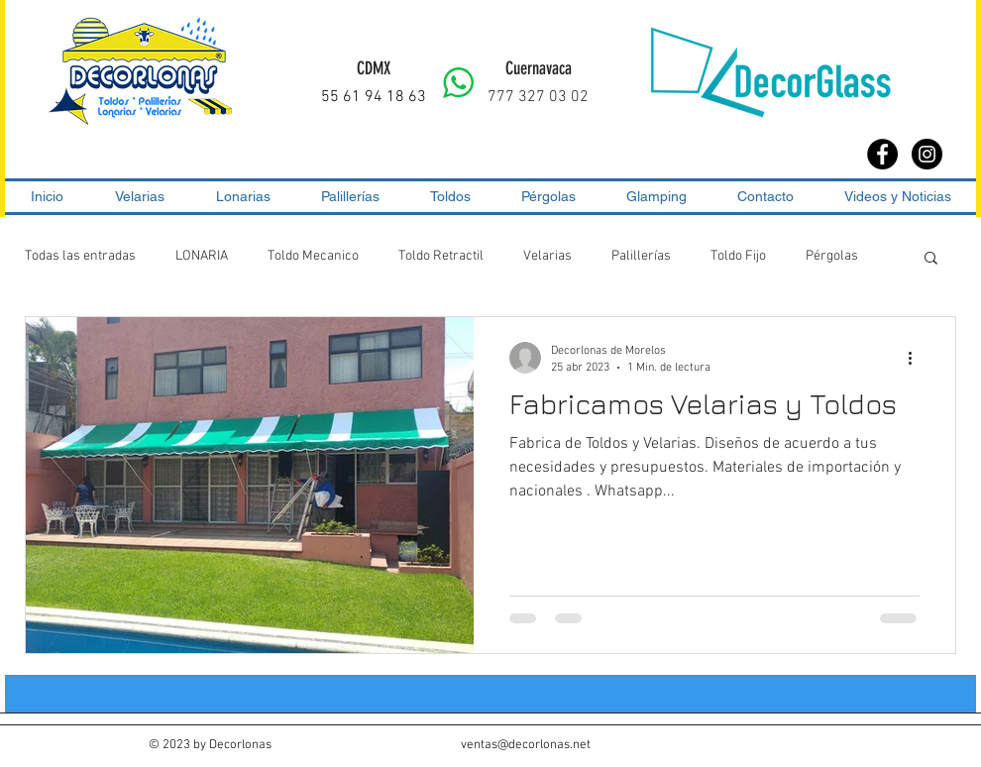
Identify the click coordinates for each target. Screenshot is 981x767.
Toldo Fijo (738, 256)
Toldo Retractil (441, 256)
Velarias (547, 256)
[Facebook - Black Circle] (882, 154)
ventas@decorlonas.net (526, 745)
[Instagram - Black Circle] (927, 154)
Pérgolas (832, 256)
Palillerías (641, 256)
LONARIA (201, 256)
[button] (931, 259)
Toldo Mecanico (313, 256)
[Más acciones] (916, 358)
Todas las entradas (80, 256)
